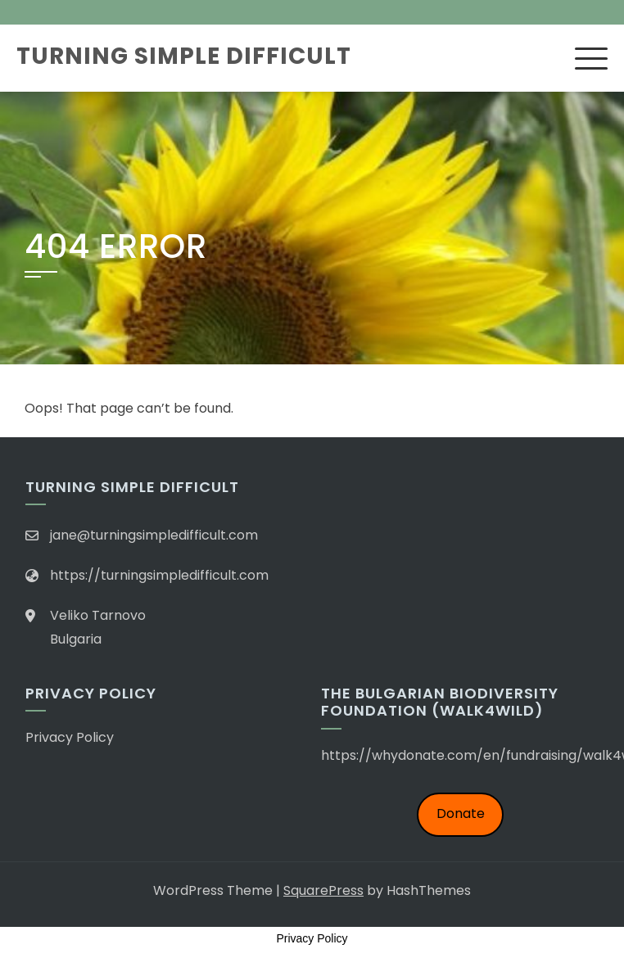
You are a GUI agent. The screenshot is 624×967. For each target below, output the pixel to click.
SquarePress (323, 890)
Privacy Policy (69, 737)
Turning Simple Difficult (183, 56)
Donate (460, 813)
